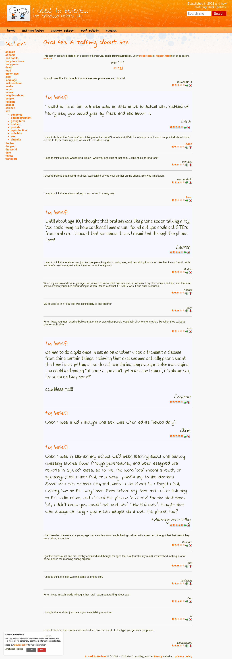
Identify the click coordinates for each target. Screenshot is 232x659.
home (11, 30)
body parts (12, 64)
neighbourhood (14, 95)
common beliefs (62, 30)
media (9, 86)
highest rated (163, 55)
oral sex (16, 124)
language (11, 80)
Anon (188, 143)
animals (10, 51)
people (9, 98)
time (8, 152)
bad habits (11, 58)
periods (15, 127)
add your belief (33, 30)
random (111, 30)
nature (9, 92)
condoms (16, 114)
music (9, 89)
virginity (16, 139)
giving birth (18, 121)
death (8, 67)
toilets (9, 155)
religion (10, 101)
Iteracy (158, 656)
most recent (145, 55)
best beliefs (90, 30)
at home (10, 55)
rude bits (16, 133)
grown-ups (12, 73)
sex (7, 111)
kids (8, 76)
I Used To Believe (95, 656)
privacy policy (183, 656)
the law (9, 143)
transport (11, 158)
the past (10, 146)
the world (11, 149)
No (41, 649)
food (8, 70)
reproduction (19, 130)
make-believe (13, 83)
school (9, 104)
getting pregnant (21, 117)
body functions (14, 61)
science (10, 108)
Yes (31, 649)
